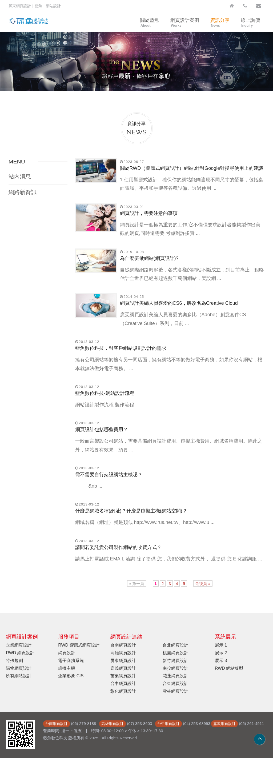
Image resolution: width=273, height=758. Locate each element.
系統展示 (225, 637)
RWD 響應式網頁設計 (78, 645)
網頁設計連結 (126, 637)
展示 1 (221, 645)
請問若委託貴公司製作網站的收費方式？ (118, 547)
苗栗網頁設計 (123, 675)
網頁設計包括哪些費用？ (101, 429)
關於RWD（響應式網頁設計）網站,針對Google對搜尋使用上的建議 (191, 168)
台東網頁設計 (175, 683)
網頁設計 (66, 653)
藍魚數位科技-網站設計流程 (104, 393)
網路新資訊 (23, 192)
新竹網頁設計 (175, 660)
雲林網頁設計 (175, 691)
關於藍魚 (149, 22)
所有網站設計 (18, 675)
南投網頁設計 (175, 668)
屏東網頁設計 (123, 660)
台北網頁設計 (175, 645)
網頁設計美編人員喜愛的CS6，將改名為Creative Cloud (179, 303)
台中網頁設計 (123, 683)
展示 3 (221, 660)
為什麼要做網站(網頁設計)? (149, 258)
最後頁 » (203, 583)
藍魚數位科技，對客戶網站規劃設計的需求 (120, 348)
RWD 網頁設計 (20, 653)
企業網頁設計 (18, 645)
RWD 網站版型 (229, 668)
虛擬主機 (66, 668)
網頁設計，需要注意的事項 (149, 213)
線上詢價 (250, 22)
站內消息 (20, 176)
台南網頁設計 (123, 645)
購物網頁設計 (18, 668)
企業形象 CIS (70, 675)
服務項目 (68, 637)
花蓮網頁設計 (175, 675)
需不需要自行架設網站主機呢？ (108, 474)
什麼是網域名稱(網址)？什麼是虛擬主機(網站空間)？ (131, 511)
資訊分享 (220, 22)
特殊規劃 (14, 660)
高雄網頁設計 (123, 653)
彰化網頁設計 (123, 691)
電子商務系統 (71, 660)
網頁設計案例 (184, 22)
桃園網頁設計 (175, 653)
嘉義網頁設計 (123, 668)
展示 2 (221, 653)
